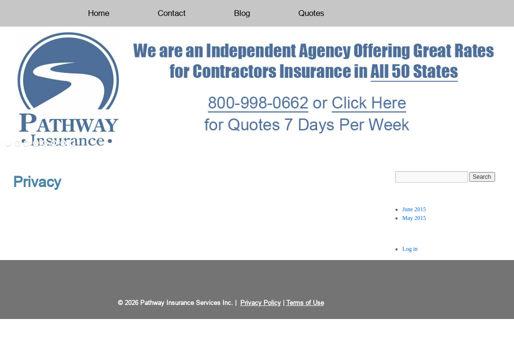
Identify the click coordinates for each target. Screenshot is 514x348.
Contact (172, 13)
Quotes (311, 13)
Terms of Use (305, 302)
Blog (242, 13)
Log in (410, 249)
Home (98, 13)
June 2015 (414, 209)
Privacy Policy (260, 302)
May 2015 (414, 218)
